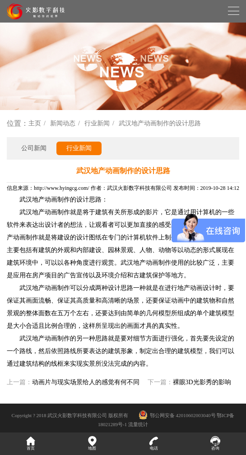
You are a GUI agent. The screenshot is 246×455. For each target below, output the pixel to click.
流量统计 (138, 424)
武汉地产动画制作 (44, 199)
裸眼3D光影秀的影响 (202, 382)
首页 (30, 443)
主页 (34, 123)
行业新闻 (97, 123)
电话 (154, 443)
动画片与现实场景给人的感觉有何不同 (85, 382)
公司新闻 (33, 148)
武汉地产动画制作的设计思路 (160, 123)
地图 (92, 443)
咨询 (215, 443)
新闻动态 (62, 123)
